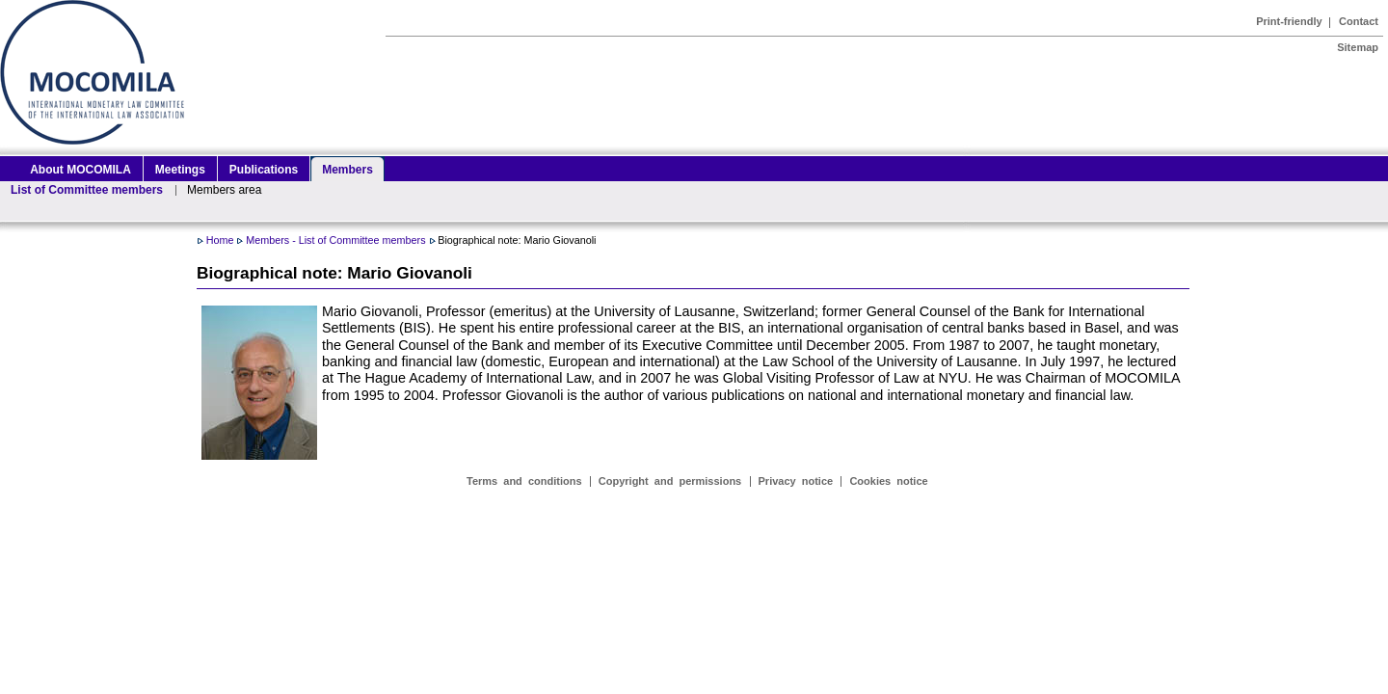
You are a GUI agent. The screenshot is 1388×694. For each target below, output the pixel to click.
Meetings (180, 169)
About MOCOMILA (80, 169)
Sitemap (1357, 47)
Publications (263, 169)
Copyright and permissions (670, 481)
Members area (224, 190)
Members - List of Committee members (335, 240)
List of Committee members (87, 190)
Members (347, 169)
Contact (1358, 21)
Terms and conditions (524, 481)
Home (220, 240)
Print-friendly (1288, 21)
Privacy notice (796, 481)
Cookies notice (888, 481)
